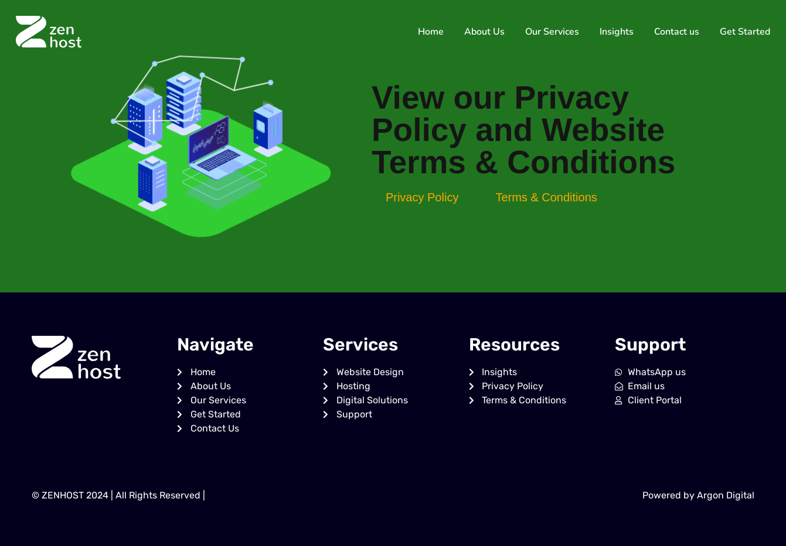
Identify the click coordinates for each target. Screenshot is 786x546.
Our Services (552, 31)
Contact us (676, 31)
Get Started (745, 31)
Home (431, 31)
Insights (617, 31)
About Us (484, 31)
